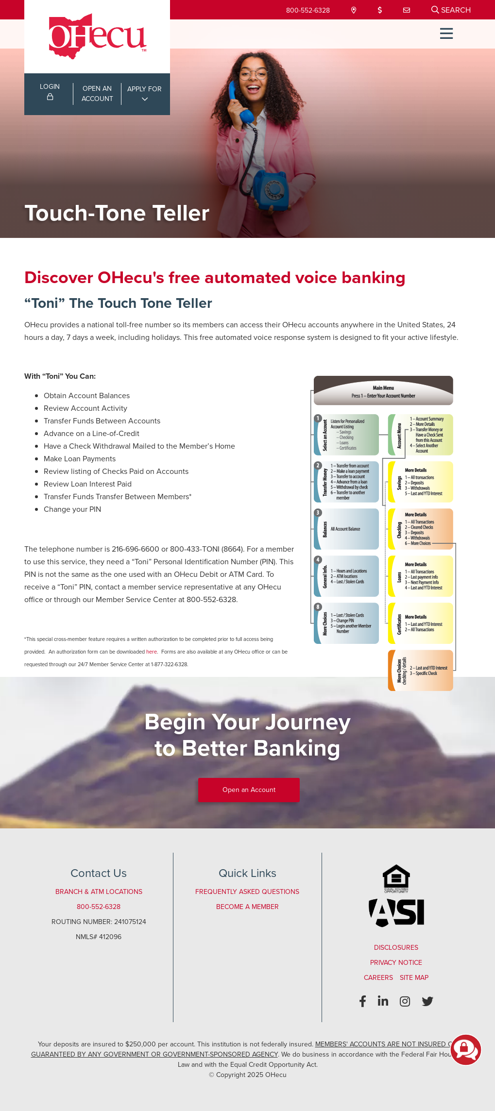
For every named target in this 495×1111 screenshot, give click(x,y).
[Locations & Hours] (354, 10)
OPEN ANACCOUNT (97, 94)
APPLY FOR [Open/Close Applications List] (144, 89)
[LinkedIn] (383, 1001)
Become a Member (247, 907)
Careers (378, 978)
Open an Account (248, 790)
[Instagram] (405, 1001)
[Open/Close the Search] (451, 9)
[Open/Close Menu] (446, 34)
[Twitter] (427, 1001)
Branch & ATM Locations (98, 892)
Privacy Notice (396, 963)
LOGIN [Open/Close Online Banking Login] (50, 91)
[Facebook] (362, 1001)
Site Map (414, 978)
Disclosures (396, 948)
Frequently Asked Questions (247, 892)
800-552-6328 (308, 10)
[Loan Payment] (381, 10)
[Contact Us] (407, 10)
